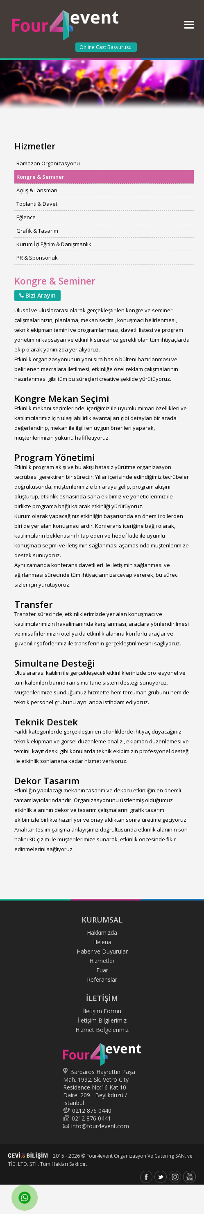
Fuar (102, 970)
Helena (102, 942)
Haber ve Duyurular (102, 951)
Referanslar (102, 979)
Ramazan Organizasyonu (48, 163)
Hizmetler (102, 961)
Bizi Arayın (37, 295)
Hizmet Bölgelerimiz (102, 1030)
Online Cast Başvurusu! (106, 47)
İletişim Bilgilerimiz (102, 1020)
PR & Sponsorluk (37, 257)
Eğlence (26, 217)
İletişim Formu (102, 1011)
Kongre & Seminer (40, 176)
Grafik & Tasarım (37, 230)
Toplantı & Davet (36, 203)
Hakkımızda (102, 932)
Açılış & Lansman (36, 190)
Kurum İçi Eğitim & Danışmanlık (53, 244)
